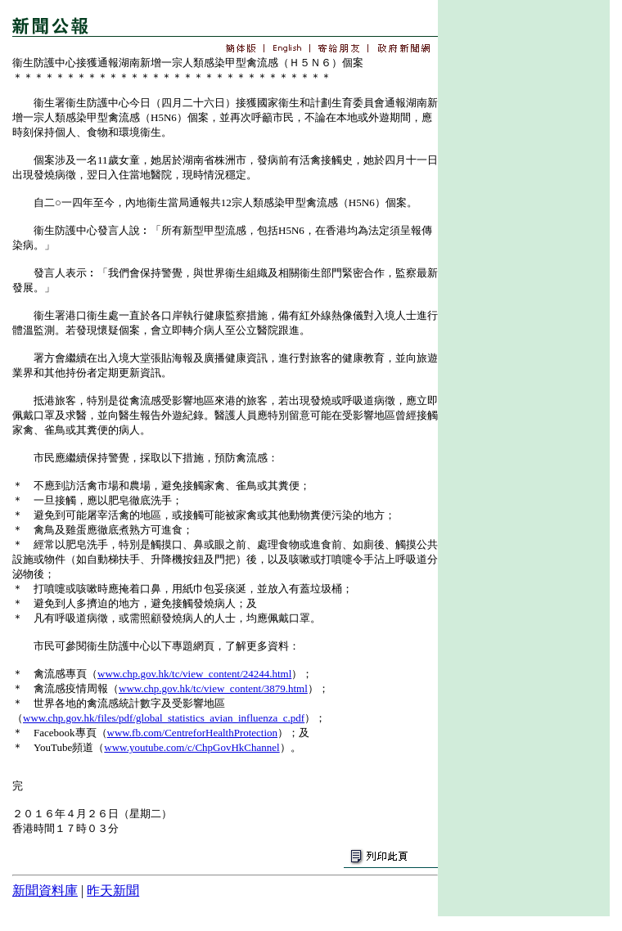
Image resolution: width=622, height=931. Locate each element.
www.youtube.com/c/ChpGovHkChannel (191, 747)
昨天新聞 (113, 890)
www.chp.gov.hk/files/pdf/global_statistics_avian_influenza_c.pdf (163, 718)
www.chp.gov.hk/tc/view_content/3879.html (213, 688)
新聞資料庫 (45, 890)
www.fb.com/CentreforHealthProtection (192, 732)
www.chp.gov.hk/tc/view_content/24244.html (194, 674)
